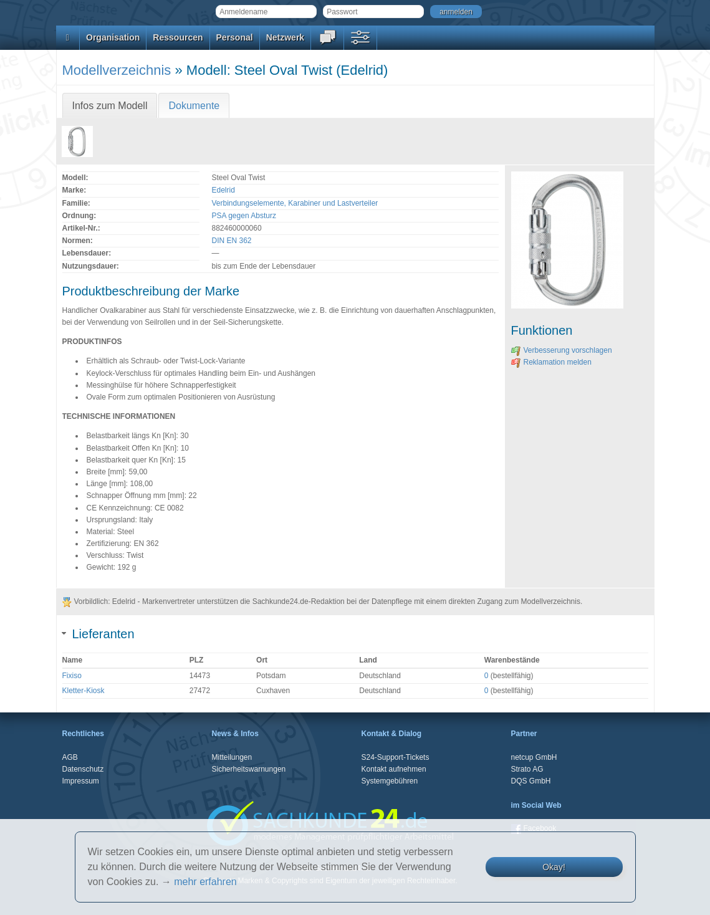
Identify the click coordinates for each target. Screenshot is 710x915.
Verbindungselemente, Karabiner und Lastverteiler (295, 203)
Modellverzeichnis (116, 70)
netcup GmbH (534, 757)
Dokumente (193, 105)
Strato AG (527, 769)
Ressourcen (178, 37)
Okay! (553, 867)
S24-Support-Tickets (395, 757)
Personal (234, 37)
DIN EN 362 (232, 240)
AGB (70, 757)
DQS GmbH (531, 781)
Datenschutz (83, 769)
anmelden (456, 11)
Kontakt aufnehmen (394, 769)
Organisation (113, 37)
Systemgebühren (390, 781)
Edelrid (223, 190)
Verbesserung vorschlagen (561, 350)
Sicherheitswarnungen (249, 769)
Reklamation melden (551, 362)
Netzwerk (285, 37)
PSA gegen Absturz (244, 215)
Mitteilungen (232, 757)
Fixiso (72, 675)
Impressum (80, 781)
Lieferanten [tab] (98, 634)
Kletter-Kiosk (83, 690)
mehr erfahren (205, 881)
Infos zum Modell (110, 105)
